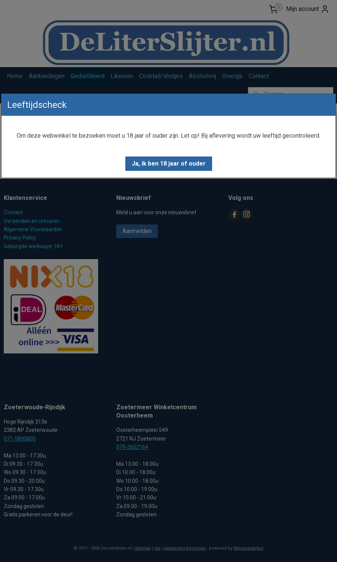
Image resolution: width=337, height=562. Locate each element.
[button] (168, 164)
